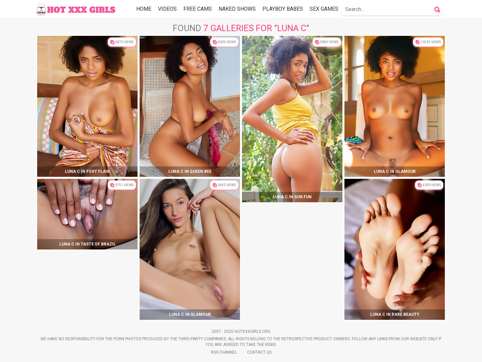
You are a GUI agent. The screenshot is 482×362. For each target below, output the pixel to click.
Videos (167, 9)
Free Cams (197, 9)
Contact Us (259, 352)
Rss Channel (224, 352)
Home (143, 9)
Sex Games (324, 9)
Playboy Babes (282, 9)
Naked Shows (237, 9)
